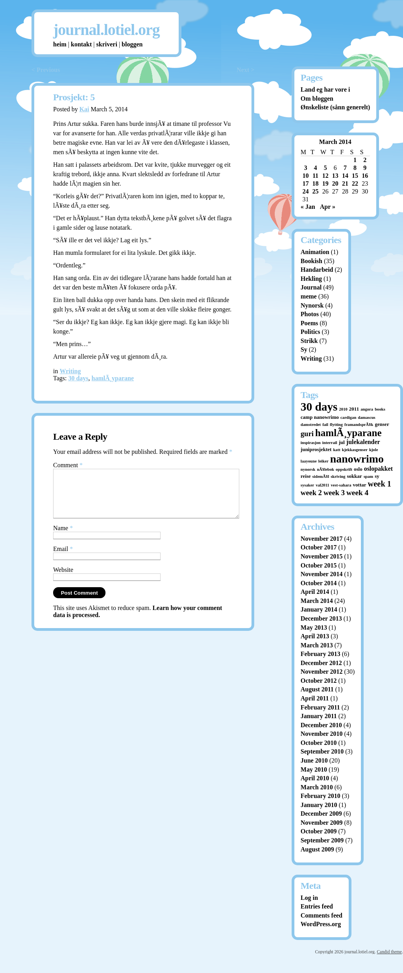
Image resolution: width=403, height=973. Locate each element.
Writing (70, 371)
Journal (311, 287)
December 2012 (321, 663)
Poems (309, 323)
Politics (310, 331)
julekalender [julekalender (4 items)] (363, 442)
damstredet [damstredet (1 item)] (311, 424)
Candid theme (389, 951)
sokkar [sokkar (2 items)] (354, 476)
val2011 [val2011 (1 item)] (322, 485)
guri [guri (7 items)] (307, 433)
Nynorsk (312, 305)
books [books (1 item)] (380, 409)
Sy (304, 349)
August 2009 (317, 849)
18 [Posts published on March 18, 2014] (315, 183)
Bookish (311, 261)
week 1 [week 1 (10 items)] (379, 483)
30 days (78, 378)
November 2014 (322, 574)
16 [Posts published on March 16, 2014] (365, 175)
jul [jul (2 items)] (342, 442)
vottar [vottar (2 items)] (359, 485)
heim (60, 44)
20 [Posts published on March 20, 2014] (335, 183)
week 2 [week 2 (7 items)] (311, 492)
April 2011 (315, 698)
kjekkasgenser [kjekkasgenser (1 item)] (355, 450)
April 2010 (315, 778)
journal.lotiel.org (106, 30)
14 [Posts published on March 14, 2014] (345, 175)
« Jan (308, 206)
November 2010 (322, 733)
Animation (315, 252)
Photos (310, 314)
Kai (84, 109)
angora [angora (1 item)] (366, 409)
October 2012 (319, 680)
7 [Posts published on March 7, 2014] (345, 167)
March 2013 (317, 645)
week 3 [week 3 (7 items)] (334, 492)
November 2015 (322, 556)
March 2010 (317, 787)
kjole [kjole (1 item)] (373, 450)
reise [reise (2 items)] (306, 476)
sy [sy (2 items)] (377, 476)
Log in (309, 897)
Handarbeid (317, 269)
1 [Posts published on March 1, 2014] (355, 160)
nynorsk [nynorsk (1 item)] (308, 469)
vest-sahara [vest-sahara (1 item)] (341, 485)
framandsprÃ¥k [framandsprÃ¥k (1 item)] (358, 424)
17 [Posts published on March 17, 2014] (305, 183)
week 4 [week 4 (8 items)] (357, 492)
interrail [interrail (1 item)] (329, 442)
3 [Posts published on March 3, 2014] (305, 167)
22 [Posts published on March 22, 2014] (355, 183)
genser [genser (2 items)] (382, 424)
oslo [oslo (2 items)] (358, 469)
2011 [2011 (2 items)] (354, 409)
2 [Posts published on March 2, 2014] (364, 160)
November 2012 (322, 671)
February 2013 (320, 654)
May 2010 (314, 769)
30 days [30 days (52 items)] (319, 406)
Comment (68, 465)
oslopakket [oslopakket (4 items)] (378, 468)
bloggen (132, 44)
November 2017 (322, 538)
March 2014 (317, 600)
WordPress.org (321, 924)
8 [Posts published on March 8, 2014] (355, 167)
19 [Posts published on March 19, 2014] (325, 183)
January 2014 (319, 609)
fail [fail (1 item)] (325, 424)
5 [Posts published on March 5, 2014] (325, 167)
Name (63, 537)
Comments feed (321, 915)
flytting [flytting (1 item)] (336, 424)
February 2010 (320, 795)
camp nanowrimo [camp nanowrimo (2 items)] (320, 417)
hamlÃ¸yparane (113, 378)
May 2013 (314, 627)
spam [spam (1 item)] (368, 476)
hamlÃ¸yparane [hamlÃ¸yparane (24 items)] (348, 433)
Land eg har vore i (325, 89)
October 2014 (319, 583)
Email (63, 558)
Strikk (309, 340)
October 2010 (319, 742)
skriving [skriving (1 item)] (338, 476)
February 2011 (320, 707)
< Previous (45, 69)
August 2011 (317, 689)
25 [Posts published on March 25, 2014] (315, 191)
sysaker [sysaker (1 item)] (307, 485)
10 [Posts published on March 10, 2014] (305, 175)
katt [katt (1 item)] (336, 450)
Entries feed (317, 906)
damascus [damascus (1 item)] (366, 417)
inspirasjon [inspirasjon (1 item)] (311, 442)
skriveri (106, 44)
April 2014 (315, 591)
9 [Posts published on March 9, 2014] (364, 167)
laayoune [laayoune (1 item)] (309, 461)
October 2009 (319, 831)
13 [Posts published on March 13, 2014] (335, 175)
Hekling (311, 278)
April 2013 (315, 636)
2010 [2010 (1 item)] (343, 409)
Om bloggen (317, 98)
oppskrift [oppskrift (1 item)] (344, 469)
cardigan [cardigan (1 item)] (348, 417)
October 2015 (319, 565)
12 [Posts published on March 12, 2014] (325, 175)
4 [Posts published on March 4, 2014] (315, 167)
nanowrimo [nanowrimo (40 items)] (357, 459)
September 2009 (322, 840)
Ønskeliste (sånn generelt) (335, 107)
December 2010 (321, 725)
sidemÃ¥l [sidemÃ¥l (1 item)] (320, 476)
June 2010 (314, 760)
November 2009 (322, 822)
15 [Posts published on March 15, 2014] (355, 175)
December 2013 (321, 618)
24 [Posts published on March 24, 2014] (305, 191)
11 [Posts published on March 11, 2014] (315, 175)
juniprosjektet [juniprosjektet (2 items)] (316, 449)
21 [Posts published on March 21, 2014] (345, 183)
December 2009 (321, 813)
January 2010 (319, 805)
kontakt (81, 44)
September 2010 (322, 751)
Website (63, 579)
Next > (245, 69)
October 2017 (319, 547)
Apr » (327, 206)
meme (309, 296)
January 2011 (319, 716)
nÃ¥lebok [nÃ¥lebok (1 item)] (325, 469)
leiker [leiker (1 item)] (323, 461)
